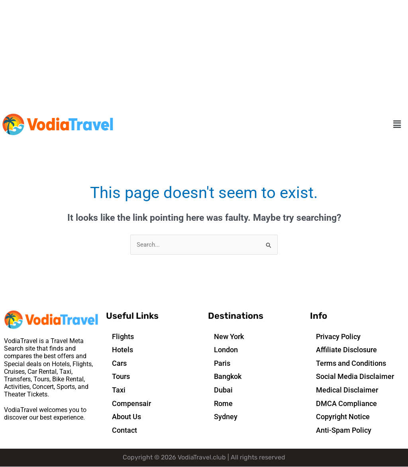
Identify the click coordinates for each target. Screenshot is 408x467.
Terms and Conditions (351, 363)
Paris (222, 363)
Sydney (225, 417)
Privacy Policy (338, 336)
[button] (397, 124)
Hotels (122, 350)
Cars (119, 363)
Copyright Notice (343, 417)
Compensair (131, 403)
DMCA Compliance (346, 403)
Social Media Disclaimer (355, 377)
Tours (121, 377)
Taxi (119, 390)
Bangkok (227, 377)
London (226, 350)
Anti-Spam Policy (343, 430)
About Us (126, 417)
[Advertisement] (204, 56)
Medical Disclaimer (347, 390)
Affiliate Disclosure (346, 350)
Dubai (223, 390)
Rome (223, 403)
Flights (123, 336)
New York (229, 336)
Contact (124, 430)
